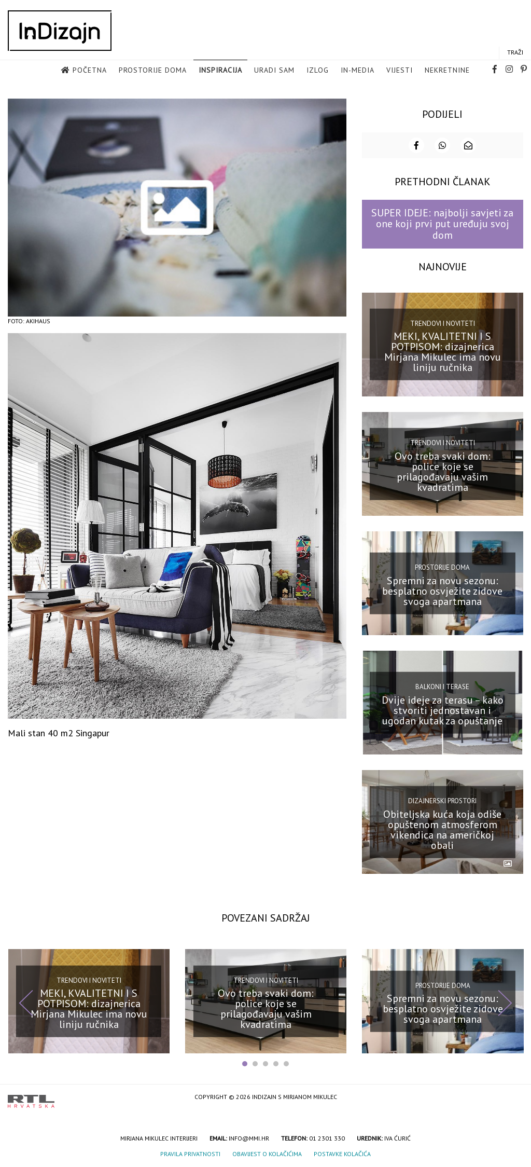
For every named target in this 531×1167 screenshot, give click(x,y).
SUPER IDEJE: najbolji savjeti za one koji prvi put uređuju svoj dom (442, 223)
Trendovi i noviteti (442, 322)
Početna (90, 70)
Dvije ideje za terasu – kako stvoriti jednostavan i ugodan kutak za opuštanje (443, 709)
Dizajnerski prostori (442, 799)
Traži (515, 53)
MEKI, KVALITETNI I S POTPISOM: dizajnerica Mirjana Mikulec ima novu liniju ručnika (442, 350)
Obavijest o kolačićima (267, 1153)
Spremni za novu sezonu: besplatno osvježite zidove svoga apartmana (442, 590)
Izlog (317, 70)
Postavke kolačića (342, 1153)
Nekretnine (447, 70)
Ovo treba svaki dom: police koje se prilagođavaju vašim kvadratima (443, 470)
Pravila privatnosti (190, 1153)
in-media (357, 70)
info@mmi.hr (249, 1137)
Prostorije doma (153, 70)
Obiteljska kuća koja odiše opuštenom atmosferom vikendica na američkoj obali (442, 828)
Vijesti (399, 70)
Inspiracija (220, 70)
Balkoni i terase (442, 685)
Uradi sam (274, 70)
